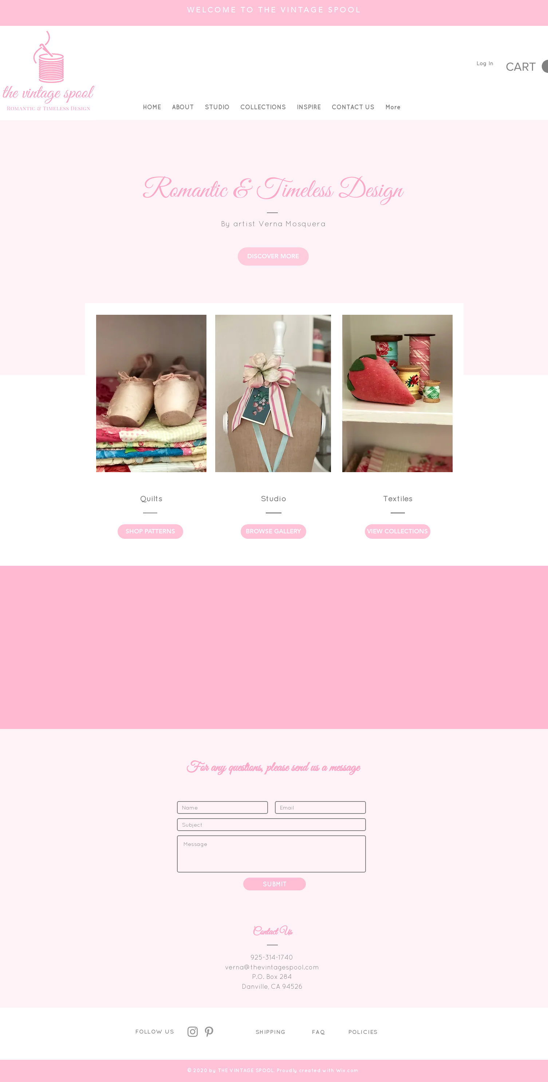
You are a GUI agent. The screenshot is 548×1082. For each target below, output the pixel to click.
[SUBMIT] (274, 884)
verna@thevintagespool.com (272, 967)
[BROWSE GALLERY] (273, 531)
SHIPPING (271, 1032)
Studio (273, 498)
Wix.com (347, 1070)
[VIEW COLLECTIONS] (397, 531)
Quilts (151, 498)
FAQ (318, 1032)
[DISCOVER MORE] (273, 256)
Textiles (397, 498)
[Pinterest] (209, 1032)
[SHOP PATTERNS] (150, 531)
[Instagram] (193, 1032)
